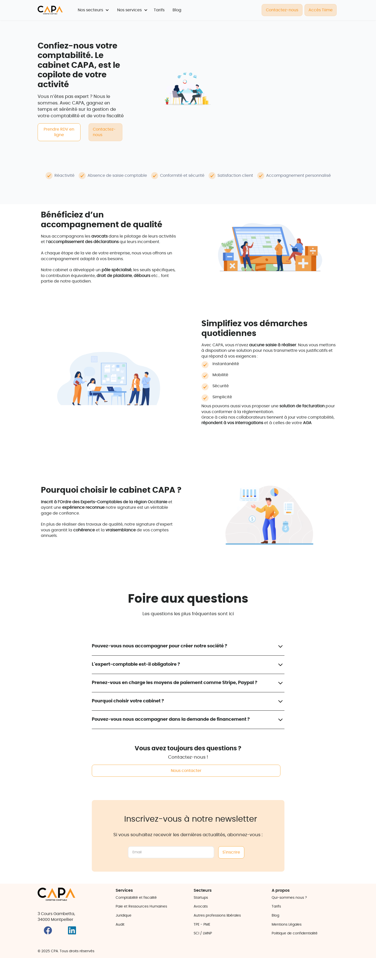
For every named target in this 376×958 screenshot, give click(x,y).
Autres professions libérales (217, 915)
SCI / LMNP (203, 933)
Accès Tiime (321, 10)
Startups (201, 897)
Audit (120, 924)
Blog (177, 10)
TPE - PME (202, 924)
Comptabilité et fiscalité (136, 897)
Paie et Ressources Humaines (141, 906)
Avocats (201, 906)
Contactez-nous (282, 10)
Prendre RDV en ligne (59, 132)
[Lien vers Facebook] (49, 933)
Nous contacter (186, 771)
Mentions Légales (287, 924)
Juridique (123, 915)
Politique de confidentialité (295, 933)
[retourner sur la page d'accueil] (50, 10)
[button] (93, 10)
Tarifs (159, 10)
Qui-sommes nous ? (289, 897)
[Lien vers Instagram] (76, 933)
